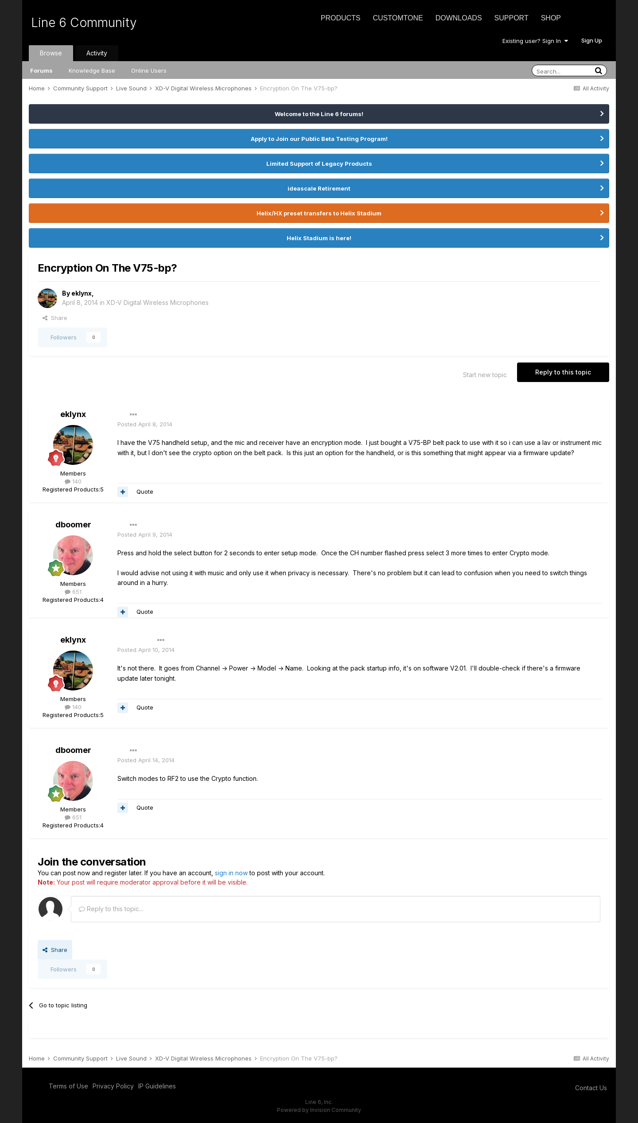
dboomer (73, 524)
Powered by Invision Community (319, 1110)
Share (55, 317)
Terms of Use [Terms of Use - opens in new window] (68, 1086)
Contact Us (591, 1088)
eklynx (81, 293)
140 (73, 481)
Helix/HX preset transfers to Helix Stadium (319, 213)
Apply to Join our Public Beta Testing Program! (319, 138)
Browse (51, 53)
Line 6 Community (84, 22)
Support (511, 18)
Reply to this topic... (111, 908)
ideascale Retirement (319, 188)
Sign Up (591, 40)
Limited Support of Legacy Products (319, 163)
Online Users (149, 70)
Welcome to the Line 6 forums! (319, 113)
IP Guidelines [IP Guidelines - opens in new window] (157, 1086)
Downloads (459, 18)
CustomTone (398, 18)
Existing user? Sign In (535, 40)
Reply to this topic (563, 372)
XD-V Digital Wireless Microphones (157, 302)
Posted (144, 424)
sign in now (231, 873)
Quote (144, 491)
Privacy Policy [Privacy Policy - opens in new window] (113, 1086)
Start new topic (485, 374)
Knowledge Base (92, 70)
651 (73, 591)
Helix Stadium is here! (319, 238)
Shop (551, 18)
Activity (96, 53)
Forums (41, 70)
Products (341, 18)
